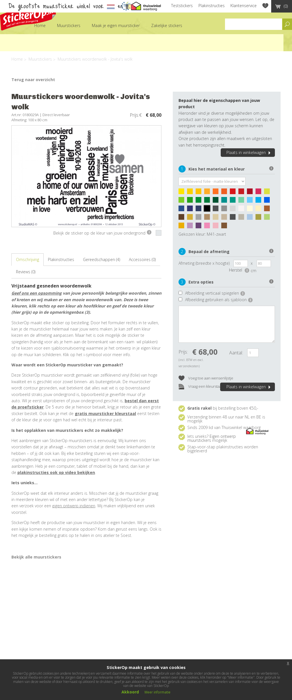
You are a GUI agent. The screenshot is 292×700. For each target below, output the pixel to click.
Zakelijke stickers (166, 25)
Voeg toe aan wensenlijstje (206, 378)
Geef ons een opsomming (36, 293)
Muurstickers (68, 25)
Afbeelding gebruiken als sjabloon (219, 299)
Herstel (239, 270)
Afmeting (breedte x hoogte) (204, 263)
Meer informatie (158, 692)
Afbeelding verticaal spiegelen (215, 293)
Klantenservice (243, 5)
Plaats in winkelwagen (249, 152)
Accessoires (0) (142, 259)
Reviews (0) (25, 271)
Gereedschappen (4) (101, 259)
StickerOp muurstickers (28, 16)
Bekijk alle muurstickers (36, 557)
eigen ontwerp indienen (73, 505)
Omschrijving (27, 259)
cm (253, 270)
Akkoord (130, 692)
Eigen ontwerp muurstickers (211, 438)
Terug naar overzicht (33, 79)
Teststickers (182, 5)
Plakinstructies (211, 5)
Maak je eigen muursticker (116, 25)
